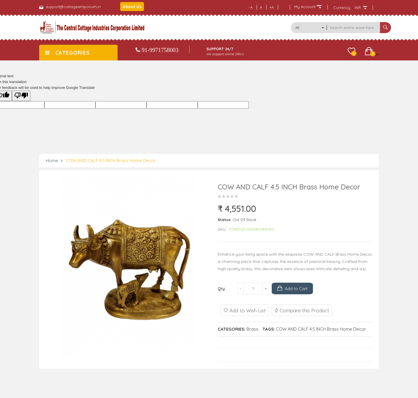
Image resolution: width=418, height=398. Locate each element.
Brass (252, 329)
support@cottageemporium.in (73, 6)
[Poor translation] (21, 96)
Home (52, 160)
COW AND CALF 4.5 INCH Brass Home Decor (111, 160)
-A (251, 7)
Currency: (342, 7)
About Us (132, 6)
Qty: (222, 288)
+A (271, 7)
